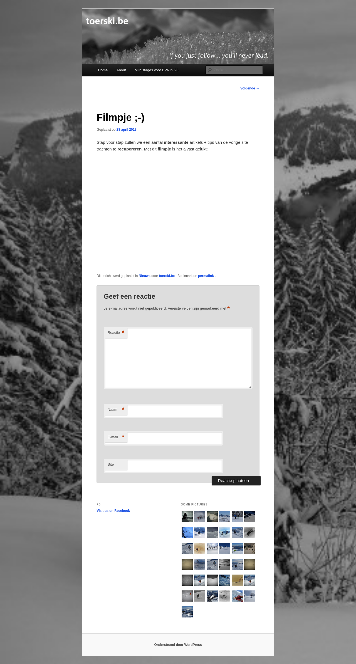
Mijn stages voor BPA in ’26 (156, 70)
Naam (116, 410)
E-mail (116, 437)
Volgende (249, 88)
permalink (206, 276)
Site (111, 464)
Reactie (116, 333)
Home (103, 70)
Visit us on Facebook (113, 511)
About (121, 70)
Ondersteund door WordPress (178, 645)
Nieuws (144, 276)
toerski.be (167, 276)
